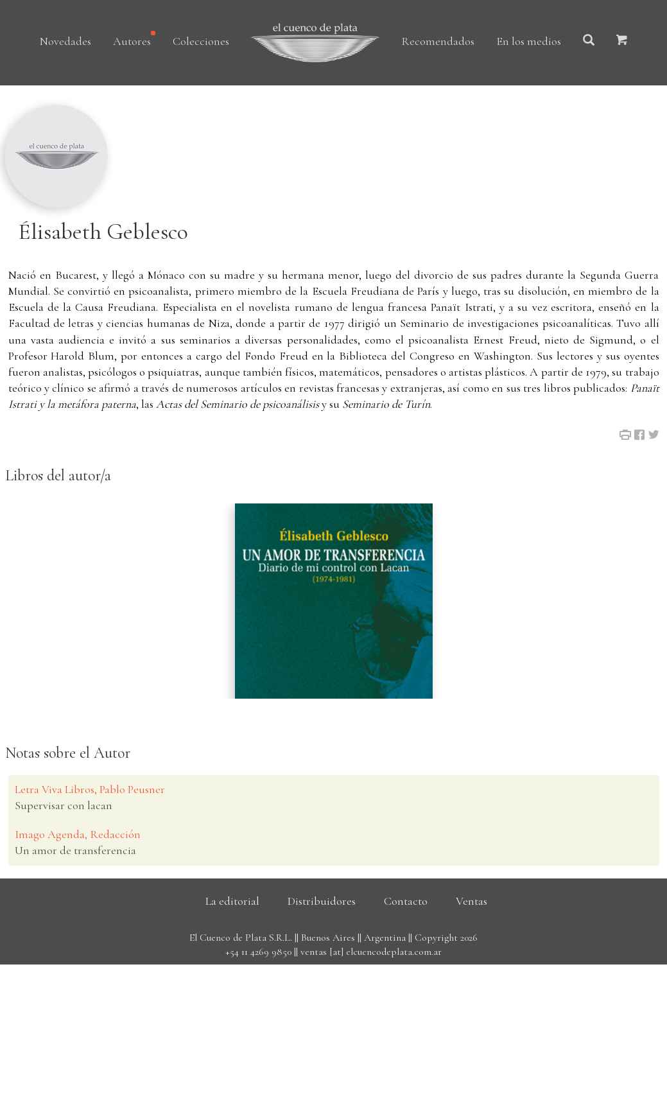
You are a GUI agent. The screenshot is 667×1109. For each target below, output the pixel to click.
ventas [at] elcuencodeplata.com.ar (371, 951)
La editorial (232, 901)
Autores (132, 41)
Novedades (65, 41)
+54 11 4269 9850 (258, 951)
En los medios (528, 41)
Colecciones (201, 41)
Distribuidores (322, 901)
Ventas (471, 901)
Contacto (406, 901)
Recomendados (437, 41)
